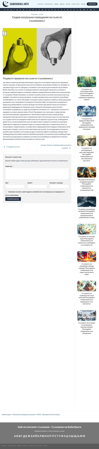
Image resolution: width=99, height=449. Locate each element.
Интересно (49, 4)
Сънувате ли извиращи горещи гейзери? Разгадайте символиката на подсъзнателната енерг (87, 269)
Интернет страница (56, 183)
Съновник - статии (37, 14)
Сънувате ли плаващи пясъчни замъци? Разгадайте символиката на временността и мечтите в (87, 298)
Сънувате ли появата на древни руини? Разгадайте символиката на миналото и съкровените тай (86, 185)
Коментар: (9, 166)
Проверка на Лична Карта (51, 414)
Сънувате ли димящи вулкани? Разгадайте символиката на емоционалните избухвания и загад (86, 213)
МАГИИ (68, 4)
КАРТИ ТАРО (76, 4)
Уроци (83, 4)
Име (7, 183)
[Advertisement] (86, 43)
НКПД (38, 414)
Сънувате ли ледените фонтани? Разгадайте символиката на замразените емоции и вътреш (87, 124)
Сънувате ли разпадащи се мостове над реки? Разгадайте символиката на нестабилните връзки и (86, 154)
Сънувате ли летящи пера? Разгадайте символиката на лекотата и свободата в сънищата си (86, 241)
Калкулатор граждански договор (24, 414)
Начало (40, 4)
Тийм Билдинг (6, 414)
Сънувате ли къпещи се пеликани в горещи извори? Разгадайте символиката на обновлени (86, 328)
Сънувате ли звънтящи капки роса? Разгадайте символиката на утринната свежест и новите (87, 94)
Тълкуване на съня (11, 147)
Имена (62, 4)
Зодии (56, 4)
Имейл (30, 183)
